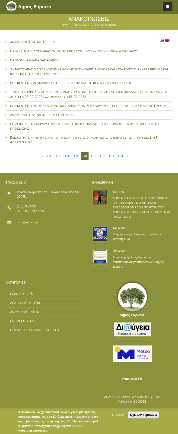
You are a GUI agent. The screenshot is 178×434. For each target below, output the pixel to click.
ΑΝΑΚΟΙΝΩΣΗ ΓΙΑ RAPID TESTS (32, 42)
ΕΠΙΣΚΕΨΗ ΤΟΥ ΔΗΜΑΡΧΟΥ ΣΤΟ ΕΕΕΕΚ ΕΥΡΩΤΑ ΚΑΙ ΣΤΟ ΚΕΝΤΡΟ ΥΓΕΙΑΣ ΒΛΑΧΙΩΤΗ (71, 83)
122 (102, 156)
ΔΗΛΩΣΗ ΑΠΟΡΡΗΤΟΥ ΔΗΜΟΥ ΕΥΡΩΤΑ (128, 397)
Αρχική (66, 24)
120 (85, 155)
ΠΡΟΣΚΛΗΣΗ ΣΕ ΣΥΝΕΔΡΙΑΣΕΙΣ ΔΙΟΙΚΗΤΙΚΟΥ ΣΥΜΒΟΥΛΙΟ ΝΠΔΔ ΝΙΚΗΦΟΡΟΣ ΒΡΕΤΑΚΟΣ (74, 51)
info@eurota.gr (23, 222)
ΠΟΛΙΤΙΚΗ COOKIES (128, 401)
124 (120, 156)
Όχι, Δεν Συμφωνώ (143, 415)
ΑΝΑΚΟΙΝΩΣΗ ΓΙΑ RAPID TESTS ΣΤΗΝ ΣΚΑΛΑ (42, 115)
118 (67, 156)
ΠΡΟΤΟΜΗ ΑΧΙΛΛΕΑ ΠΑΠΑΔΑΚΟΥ (34, 60)
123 (111, 156)
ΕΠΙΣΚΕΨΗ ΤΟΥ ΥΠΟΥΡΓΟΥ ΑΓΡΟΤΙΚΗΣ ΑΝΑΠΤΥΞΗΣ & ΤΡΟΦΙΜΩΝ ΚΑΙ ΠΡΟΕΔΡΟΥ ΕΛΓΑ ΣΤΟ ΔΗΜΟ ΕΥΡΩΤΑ (88, 106)
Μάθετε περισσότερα (33, 430)
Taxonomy (82, 24)
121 (93, 156)
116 (49, 156)
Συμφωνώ (118, 415)
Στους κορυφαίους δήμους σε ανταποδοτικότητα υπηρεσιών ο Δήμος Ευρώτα (136, 261)
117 (58, 156)
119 (76, 156)
